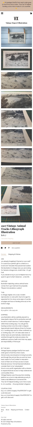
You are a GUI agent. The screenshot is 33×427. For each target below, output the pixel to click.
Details (4, 254)
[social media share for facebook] (2, 248)
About (8, 409)
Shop (2, 409)
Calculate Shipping (7, 238)
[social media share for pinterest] (9, 248)
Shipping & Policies (14, 254)
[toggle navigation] (2, 13)
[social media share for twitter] (5, 248)
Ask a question (16, 248)
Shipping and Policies (17, 409)
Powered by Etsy (6, 424)
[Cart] (31, 13)
